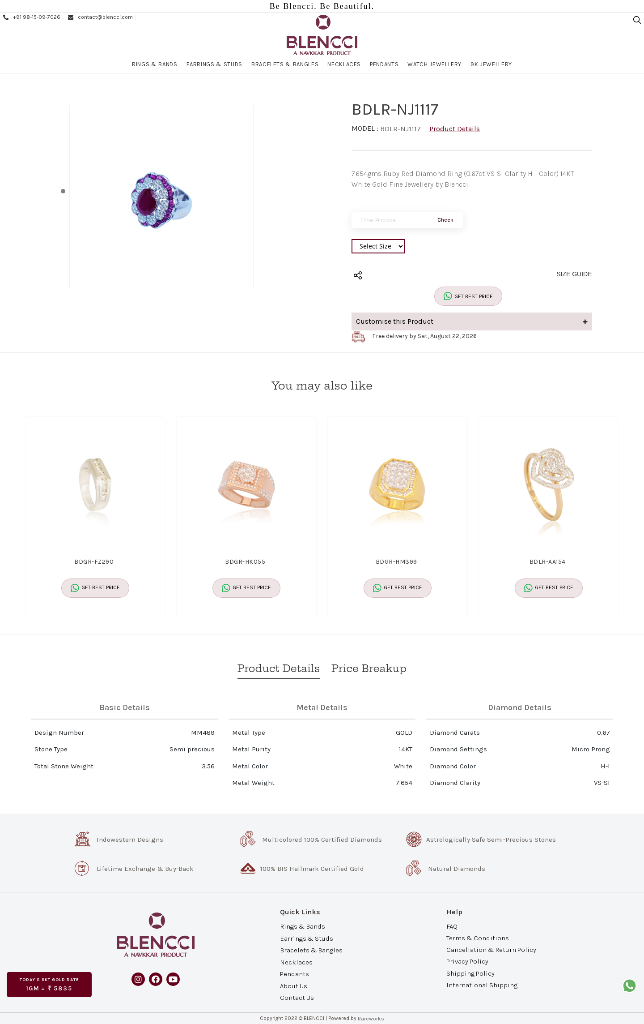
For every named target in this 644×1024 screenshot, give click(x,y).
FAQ (452, 926)
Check (445, 220)
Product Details (454, 128)
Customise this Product (472, 321)
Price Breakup (369, 668)
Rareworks (371, 1018)
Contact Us (297, 997)
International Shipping (481, 985)
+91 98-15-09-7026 (31, 17)
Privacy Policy (467, 961)
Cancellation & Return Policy (491, 950)
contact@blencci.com (100, 17)
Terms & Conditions (477, 938)
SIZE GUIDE (574, 274)
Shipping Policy (470, 973)
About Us (293, 985)
